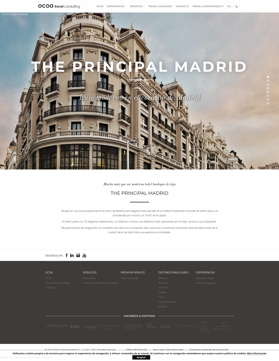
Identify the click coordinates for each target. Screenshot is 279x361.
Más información (256, 353)
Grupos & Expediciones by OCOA (100, 282)
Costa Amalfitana (167, 301)
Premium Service (133, 272)
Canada (162, 292)
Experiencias (116, 6)
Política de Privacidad (136, 349)
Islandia (162, 306)
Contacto (182, 6)
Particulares (89, 278)
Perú (160, 297)
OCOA (99, 6)
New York (163, 287)
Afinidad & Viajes (205, 278)
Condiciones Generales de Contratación (208, 349)
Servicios (137, 6)
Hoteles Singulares (206, 282)
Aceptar (141, 357)
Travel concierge (160, 6)
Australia (163, 282)
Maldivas (163, 278)
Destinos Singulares (173, 272)
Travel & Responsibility (208, 6)
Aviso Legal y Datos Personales (168, 349)
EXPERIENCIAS (205, 272)
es (229, 6)
